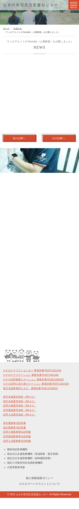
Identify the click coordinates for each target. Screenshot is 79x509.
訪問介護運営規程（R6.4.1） (19, 405)
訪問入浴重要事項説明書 (17, 441)
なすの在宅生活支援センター (30, 5)
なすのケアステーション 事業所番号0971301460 (31, 375)
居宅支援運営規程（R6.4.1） (19, 396)
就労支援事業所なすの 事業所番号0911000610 (30, 388)
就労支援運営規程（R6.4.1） (19, 401)
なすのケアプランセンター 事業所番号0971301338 (32, 370)
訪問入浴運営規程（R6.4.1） (19, 414)
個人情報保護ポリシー (39, 478)
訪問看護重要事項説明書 (17, 436)
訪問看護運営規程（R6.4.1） (19, 410)
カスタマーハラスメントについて (39, 483)
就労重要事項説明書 (14, 427)
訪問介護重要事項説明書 (17, 432)
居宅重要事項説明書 (14, 423)
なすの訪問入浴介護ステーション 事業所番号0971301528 (36, 383)
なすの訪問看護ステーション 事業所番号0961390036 (33, 379)
